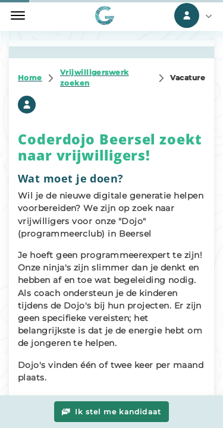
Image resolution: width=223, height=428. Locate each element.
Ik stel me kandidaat (112, 411)
